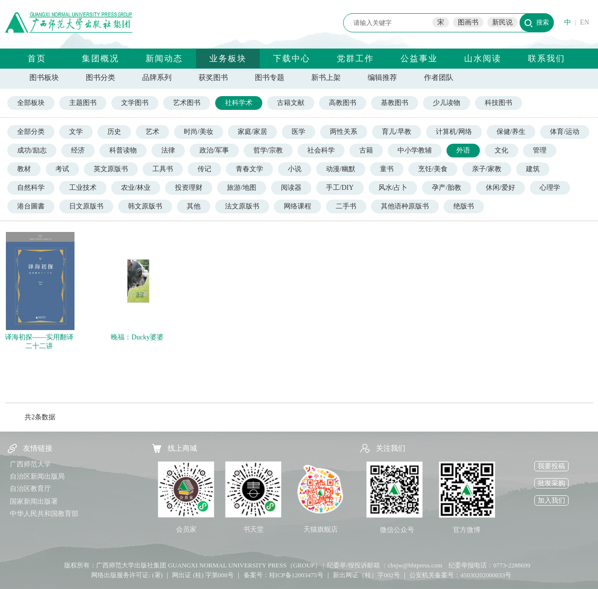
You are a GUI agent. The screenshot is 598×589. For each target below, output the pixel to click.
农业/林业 (135, 187)
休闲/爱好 (500, 187)
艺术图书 (186, 102)
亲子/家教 (486, 169)
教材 (24, 169)
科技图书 (498, 102)
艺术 (152, 131)
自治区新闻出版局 (37, 476)
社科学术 (238, 102)
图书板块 (44, 77)
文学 (76, 131)
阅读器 (291, 187)
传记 (204, 169)
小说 (294, 169)
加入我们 (551, 500)
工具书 (162, 169)
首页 (36, 58)
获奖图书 (213, 77)
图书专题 (269, 77)
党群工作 (355, 58)
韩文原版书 (145, 206)
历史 (114, 131)
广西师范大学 (30, 464)
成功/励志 (32, 150)
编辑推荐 (382, 77)
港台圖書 (31, 206)
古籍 (366, 150)
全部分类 (31, 131)
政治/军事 (214, 150)
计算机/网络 (454, 131)
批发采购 (551, 483)
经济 (78, 150)
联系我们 (546, 58)
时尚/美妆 (198, 131)
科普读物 (123, 150)
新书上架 (326, 77)
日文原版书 (86, 206)
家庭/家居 (252, 131)
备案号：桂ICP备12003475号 (284, 575)
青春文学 (249, 169)
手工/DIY (340, 187)
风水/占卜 (393, 187)
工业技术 (83, 187)
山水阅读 (482, 58)
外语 (463, 150)
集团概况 (100, 58)
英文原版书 (111, 169)
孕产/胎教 (446, 187)
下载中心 (291, 58)
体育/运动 (564, 131)
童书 (387, 169)
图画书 (468, 22)
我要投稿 (551, 466)
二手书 (346, 206)
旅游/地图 (241, 187)
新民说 (502, 22)
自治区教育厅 (30, 488)
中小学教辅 (415, 150)
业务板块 (228, 58)
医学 (298, 131)
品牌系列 (157, 77)
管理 (540, 150)
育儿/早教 (396, 131)
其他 (193, 206)
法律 (168, 150)
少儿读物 (446, 102)
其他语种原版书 (405, 206)
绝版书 (463, 206)
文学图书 (135, 102)
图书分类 (100, 77)
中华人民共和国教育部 (44, 513)
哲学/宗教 (268, 150)
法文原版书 (242, 206)
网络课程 (297, 206)
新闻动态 (164, 58)
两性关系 (343, 131)
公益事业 (419, 58)
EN (584, 22)
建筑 (533, 169)
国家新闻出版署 (34, 501)
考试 (62, 169)
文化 (501, 150)
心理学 (550, 187)
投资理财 (188, 187)
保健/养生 (511, 131)
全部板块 (31, 102)
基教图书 (394, 102)
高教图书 (342, 102)
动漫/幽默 (340, 169)
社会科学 (321, 150)
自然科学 (31, 187)
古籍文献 (290, 102)
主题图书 (83, 102)
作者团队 (438, 77)
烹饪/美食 (433, 169)
